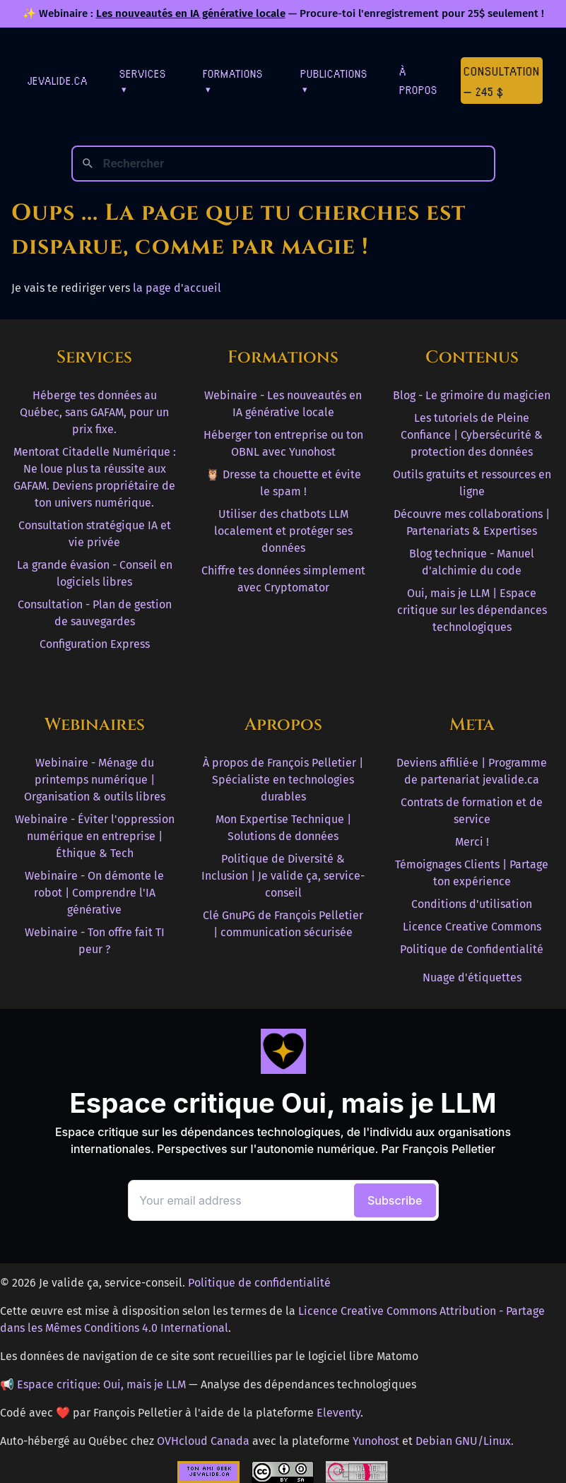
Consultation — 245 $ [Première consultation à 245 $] (502, 80)
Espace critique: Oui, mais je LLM (101, 1384)
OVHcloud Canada (203, 1441)
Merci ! (472, 842)
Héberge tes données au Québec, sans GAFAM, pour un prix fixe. (94, 412)
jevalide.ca (58, 80)
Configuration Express (95, 644)
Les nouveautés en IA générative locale (190, 13)
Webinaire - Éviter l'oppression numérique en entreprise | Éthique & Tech (95, 836)
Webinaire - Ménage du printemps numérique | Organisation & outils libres (94, 779)
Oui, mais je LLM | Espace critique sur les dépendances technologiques (472, 610)
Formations (233, 80)
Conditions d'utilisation (471, 904)
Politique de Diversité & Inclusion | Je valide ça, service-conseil (283, 875)
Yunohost (376, 1441)
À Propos (418, 80)
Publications (333, 80)
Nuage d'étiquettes (472, 977)
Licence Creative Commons (472, 926)
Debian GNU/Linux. (464, 1441)
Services (142, 80)
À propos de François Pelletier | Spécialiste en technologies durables (283, 779)
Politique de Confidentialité (471, 949)
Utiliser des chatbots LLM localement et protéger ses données (283, 531)
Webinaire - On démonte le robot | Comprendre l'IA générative (94, 892)
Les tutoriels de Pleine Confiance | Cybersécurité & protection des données (472, 435)
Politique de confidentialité (259, 1282)
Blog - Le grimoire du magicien (471, 395)
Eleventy (338, 1412)
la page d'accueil (177, 288)
